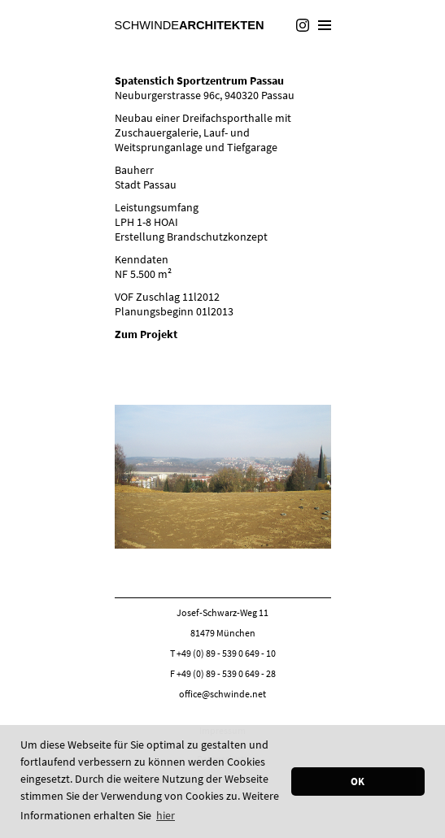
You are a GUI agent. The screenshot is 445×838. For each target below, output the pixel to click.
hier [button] (165, 815)
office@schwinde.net (222, 694)
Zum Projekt (146, 334)
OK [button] (357, 781)
